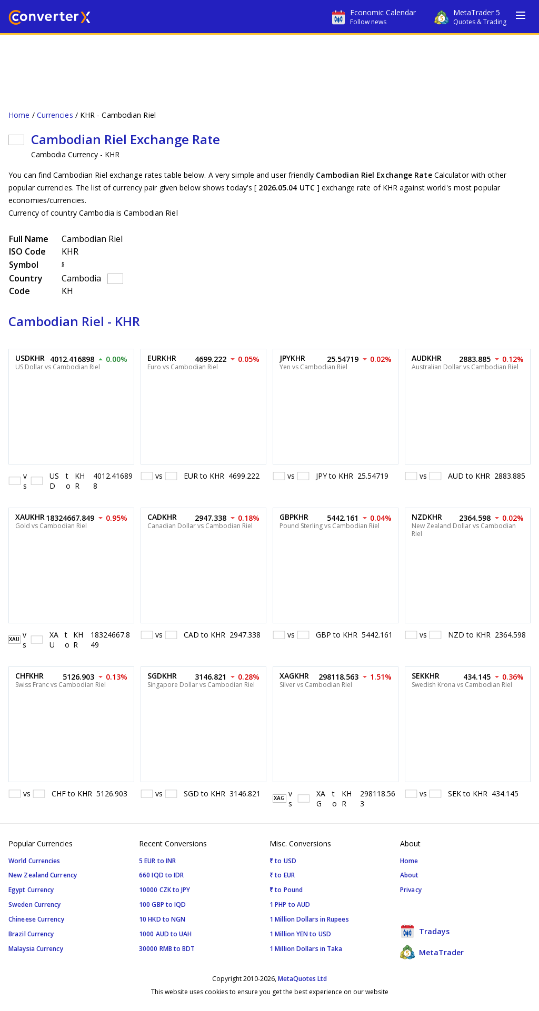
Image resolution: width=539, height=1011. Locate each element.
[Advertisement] (269, 66)
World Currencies (34, 860)
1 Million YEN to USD (300, 933)
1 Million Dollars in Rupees (309, 919)
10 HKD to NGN (162, 919)
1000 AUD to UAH (165, 933)
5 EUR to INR (157, 860)
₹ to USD (283, 860)
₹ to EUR (282, 875)
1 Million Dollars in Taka (306, 948)
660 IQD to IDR (161, 875)
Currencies (55, 115)
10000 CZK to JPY (165, 889)
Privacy (411, 889)
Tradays (425, 931)
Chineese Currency (36, 919)
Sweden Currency (34, 904)
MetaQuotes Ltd (302, 978)
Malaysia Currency (35, 948)
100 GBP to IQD (162, 904)
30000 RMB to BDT (167, 948)
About (409, 875)
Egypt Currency (31, 889)
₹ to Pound (286, 889)
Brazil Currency (31, 933)
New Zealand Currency (42, 875)
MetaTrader (432, 952)
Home (18, 115)
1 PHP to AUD (290, 904)
